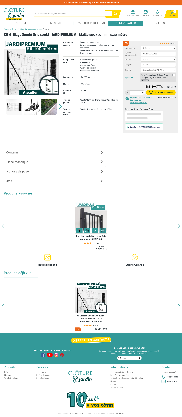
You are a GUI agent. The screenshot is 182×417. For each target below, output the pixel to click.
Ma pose (160, 23)
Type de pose (130, 48)
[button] (60, 106)
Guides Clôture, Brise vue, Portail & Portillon (126, 378)
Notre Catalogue (42, 378)
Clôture (21, 23)
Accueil (6, 29)
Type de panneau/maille (130, 54)
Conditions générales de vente (121, 372)
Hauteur (128, 59)
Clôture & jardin (78, 413)
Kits (21, 29)
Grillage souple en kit (33, 29)
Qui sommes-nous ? (169, 372)
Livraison (113, 381)
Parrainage (114, 384)
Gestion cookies (116, 387)
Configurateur (126, 23)
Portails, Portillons (91, 23)
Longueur (128, 65)
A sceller (46, 29)
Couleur (128, 70)
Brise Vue (56, 23)
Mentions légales (107, 413)
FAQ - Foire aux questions (119, 375)
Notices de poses (43, 375)
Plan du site (119, 413)
